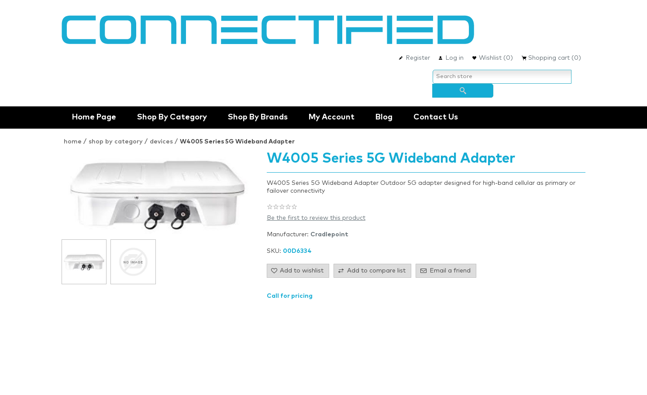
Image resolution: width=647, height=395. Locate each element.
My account (331, 117)
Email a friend (450, 271)
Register (418, 58)
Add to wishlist (302, 271)
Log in (454, 58)
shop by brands (258, 117)
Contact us (435, 117)
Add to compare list (376, 271)
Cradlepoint (329, 235)
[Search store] (502, 77)
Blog (383, 117)
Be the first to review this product (316, 218)
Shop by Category (172, 117)
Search (462, 91)
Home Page (94, 117)
